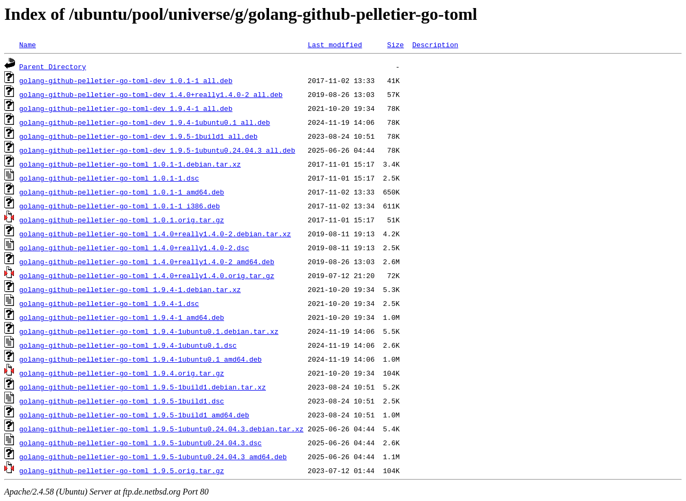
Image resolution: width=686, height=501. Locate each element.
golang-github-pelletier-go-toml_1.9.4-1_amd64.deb (121, 317)
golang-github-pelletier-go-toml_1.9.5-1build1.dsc (121, 401)
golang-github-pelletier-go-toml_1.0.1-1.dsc (109, 178)
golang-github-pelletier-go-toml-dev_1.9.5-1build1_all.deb (138, 136)
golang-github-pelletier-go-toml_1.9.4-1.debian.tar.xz (130, 289)
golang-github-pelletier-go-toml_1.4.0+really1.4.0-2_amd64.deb (146, 261)
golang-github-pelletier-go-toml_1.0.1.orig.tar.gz (121, 220)
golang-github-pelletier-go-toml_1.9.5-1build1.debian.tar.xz (142, 387)
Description (435, 44)
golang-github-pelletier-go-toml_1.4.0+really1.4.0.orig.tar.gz (146, 275)
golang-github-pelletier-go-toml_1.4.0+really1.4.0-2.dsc (134, 247)
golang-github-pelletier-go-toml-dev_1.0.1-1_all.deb (126, 80)
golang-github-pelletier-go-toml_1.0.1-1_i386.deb (119, 206)
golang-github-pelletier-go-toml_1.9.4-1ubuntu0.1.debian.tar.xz (149, 331)
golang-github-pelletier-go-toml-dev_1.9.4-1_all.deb (126, 108)
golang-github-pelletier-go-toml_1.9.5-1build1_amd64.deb (134, 415)
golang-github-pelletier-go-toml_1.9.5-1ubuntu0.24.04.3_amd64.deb (153, 456)
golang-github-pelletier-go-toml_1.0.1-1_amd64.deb (121, 192)
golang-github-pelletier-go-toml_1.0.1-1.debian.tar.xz (130, 164)
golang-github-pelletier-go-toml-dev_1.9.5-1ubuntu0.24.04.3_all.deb (157, 150)
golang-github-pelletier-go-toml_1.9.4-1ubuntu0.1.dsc (128, 345)
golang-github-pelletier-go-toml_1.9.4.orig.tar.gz (121, 373)
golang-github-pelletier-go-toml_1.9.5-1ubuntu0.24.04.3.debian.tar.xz (161, 428)
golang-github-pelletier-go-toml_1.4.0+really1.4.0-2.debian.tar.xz (155, 233)
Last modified (335, 44)
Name (27, 44)
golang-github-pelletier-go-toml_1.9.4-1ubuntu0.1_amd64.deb (140, 359)
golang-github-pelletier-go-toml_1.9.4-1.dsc (109, 303)
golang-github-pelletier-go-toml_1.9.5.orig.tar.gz (121, 470)
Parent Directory (52, 66)
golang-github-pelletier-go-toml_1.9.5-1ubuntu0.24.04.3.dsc (140, 442)
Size (395, 44)
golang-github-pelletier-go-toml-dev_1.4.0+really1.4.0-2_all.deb (150, 94)
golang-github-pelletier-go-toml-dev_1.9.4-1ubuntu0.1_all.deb (144, 122)
